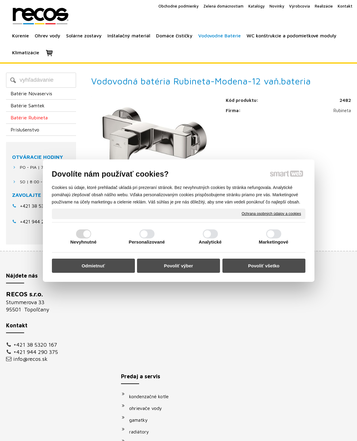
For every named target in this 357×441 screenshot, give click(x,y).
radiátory (142, 331)
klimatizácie (145, 378)
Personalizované (147, 241)
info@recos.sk (30, 359)
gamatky (141, 319)
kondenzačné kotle (152, 295)
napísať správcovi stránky (171, 432)
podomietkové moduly (156, 366)
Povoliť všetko (263, 265)
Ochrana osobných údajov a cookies (271, 213)
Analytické (210, 241)
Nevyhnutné (83, 241)
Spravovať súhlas (281, 432)
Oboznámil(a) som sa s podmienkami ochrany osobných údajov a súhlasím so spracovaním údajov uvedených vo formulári (295, 370)
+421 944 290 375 (35, 352)
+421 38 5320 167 (39, 206)
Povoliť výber (178, 265)
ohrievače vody (148, 307)
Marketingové (273, 241)
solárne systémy (149, 342)
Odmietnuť (93, 265)
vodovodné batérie (152, 354)
